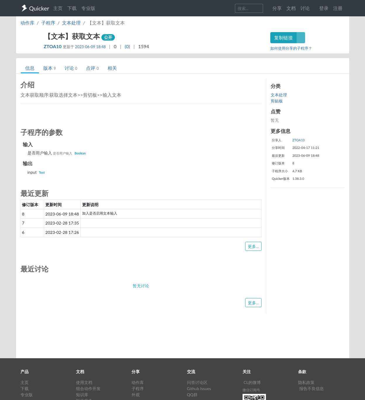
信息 (29, 68)
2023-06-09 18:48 (90, 46)
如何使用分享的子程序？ (291, 48)
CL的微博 (252, 382)
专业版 (88, 8)
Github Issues (199, 388)
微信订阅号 (251, 390)
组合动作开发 (88, 388)
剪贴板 (277, 100)
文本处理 (71, 22)
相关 (112, 68)
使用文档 (84, 382)
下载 (72, 8)
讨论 (71, 68)
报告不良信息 (311, 388)
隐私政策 (306, 382)
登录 (323, 8)
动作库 (27, 22)
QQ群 (192, 394)
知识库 (82, 394)
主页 (58, 8)
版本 (49, 68)
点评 (92, 68)
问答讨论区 (197, 382)
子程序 (48, 22)
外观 (136, 394)
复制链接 (283, 37)
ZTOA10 (53, 46)
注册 (337, 8)
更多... (253, 246)
